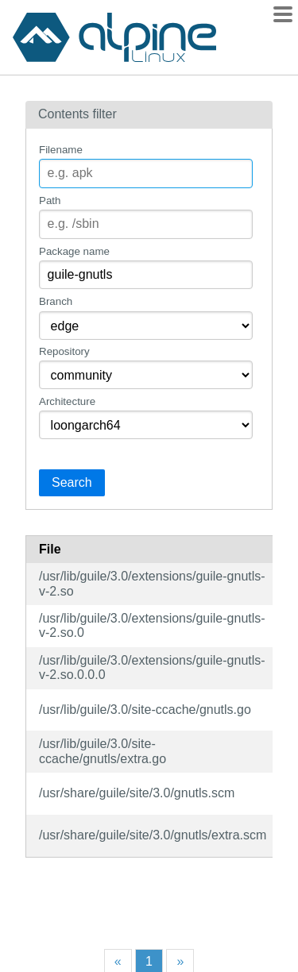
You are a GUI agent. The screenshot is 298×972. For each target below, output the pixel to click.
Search (72, 482)
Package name (74, 251)
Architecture (67, 401)
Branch (55, 301)
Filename (61, 150)
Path (49, 200)
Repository (64, 351)
